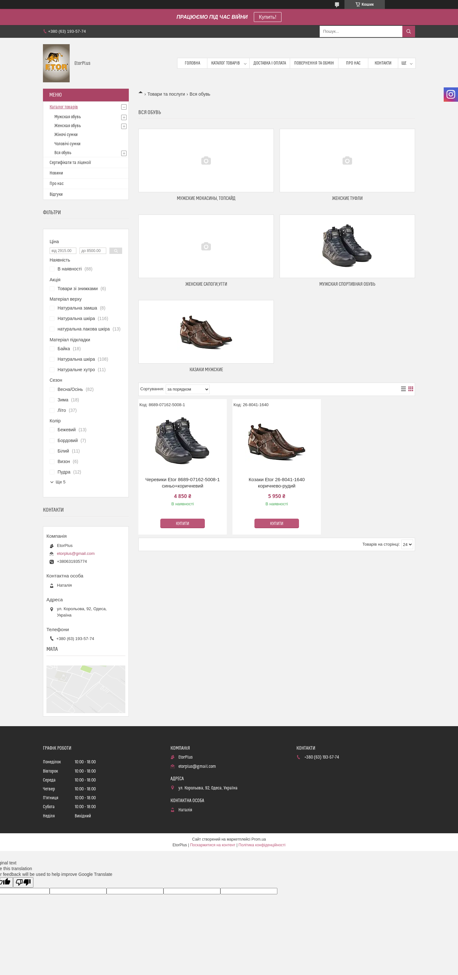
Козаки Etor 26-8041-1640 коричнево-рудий (277, 482)
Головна (192, 63)
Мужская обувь (67, 116)
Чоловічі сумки (67, 144)
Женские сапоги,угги (206, 284)
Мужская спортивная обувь (347, 284)
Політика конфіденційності (262, 845)
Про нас (353, 63)
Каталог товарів (225, 63)
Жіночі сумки (66, 134)
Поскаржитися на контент (212, 845)
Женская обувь (67, 125)
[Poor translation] (23, 882)
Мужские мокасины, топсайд (206, 198)
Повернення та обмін (314, 63)
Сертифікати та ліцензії (70, 162)
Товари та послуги (166, 94)
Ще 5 (61, 482)
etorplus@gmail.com (76, 553)
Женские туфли (347, 198)
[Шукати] (408, 31)
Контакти (383, 63)
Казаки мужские (206, 369)
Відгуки (56, 194)
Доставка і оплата (269, 63)
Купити (182, 523)
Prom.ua (259, 839)
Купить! (267, 17)
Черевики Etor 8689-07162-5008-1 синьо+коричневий (182, 482)
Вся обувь (62, 152)
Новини (56, 173)
